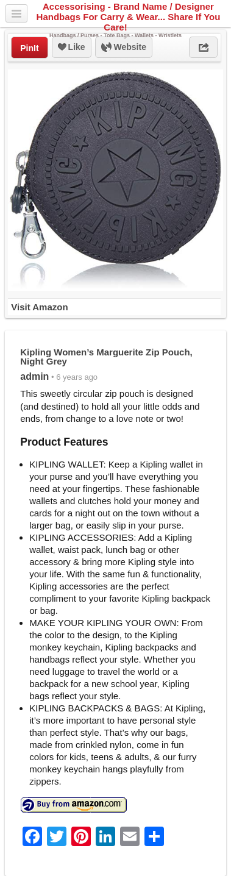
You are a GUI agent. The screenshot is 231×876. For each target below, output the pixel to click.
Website (123, 47)
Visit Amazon (39, 307)
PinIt (29, 48)
